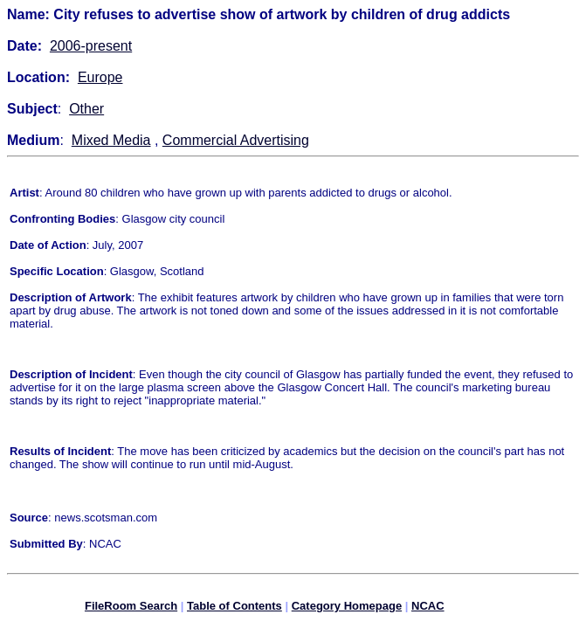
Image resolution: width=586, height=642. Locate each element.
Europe (100, 77)
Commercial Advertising (235, 140)
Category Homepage (347, 608)
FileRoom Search (131, 608)
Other (86, 108)
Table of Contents (234, 608)
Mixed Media (111, 140)
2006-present (91, 45)
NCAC (428, 608)
